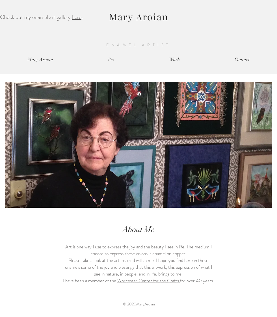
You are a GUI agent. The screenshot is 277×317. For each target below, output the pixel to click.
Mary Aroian (138, 16)
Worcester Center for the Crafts (148, 280)
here (76, 17)
